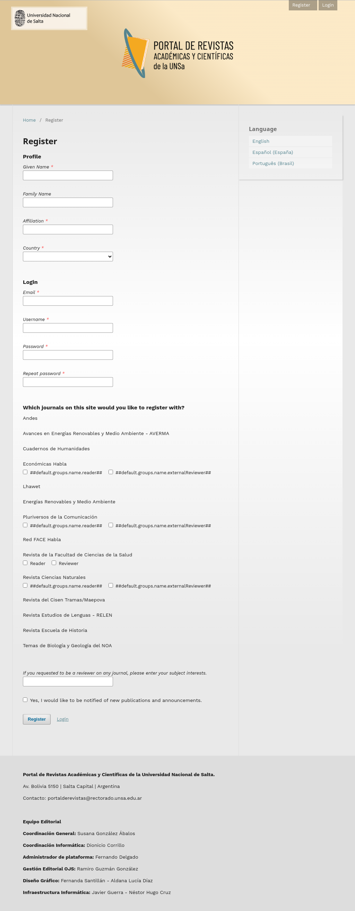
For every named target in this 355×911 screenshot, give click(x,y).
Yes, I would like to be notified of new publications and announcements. (112, 700)
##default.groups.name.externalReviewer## (160, 472)
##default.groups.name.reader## (62, 472)
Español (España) (272, 152)
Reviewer (65, 563)
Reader (34, 563)
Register (301, 5)
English (260, 141)
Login (328, 5)
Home (29, 120)
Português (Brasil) (273, 163)
